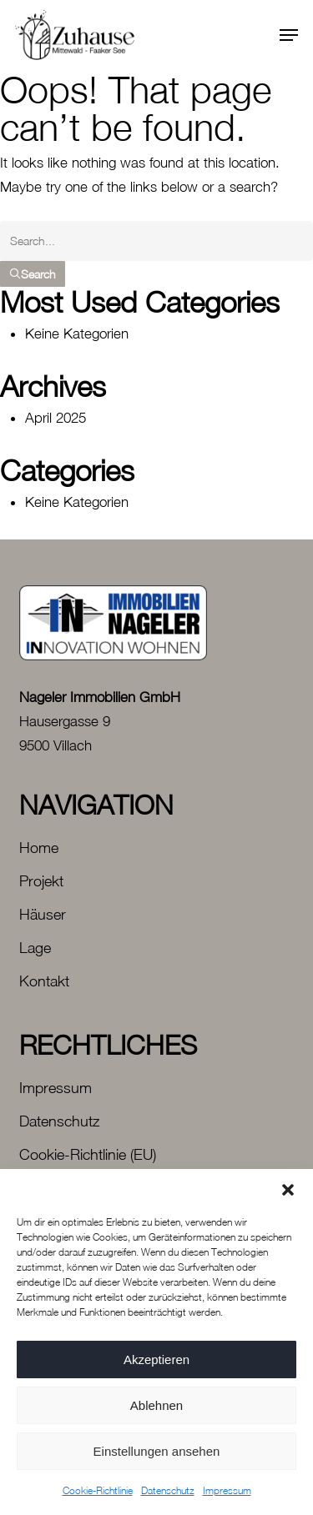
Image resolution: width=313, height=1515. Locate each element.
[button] (288, 1189)
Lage (35, 947)
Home (38, 847)
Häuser (42, 914)
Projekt (41, 881)
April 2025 (55, 417)
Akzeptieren (156, 1359)
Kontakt (44, 981)
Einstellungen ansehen (156, 1451)
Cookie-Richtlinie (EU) (87, 1154)
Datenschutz (167, 1490)
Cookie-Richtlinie (98, 1490)
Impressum (227, 1490)
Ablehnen (156, 1405)
